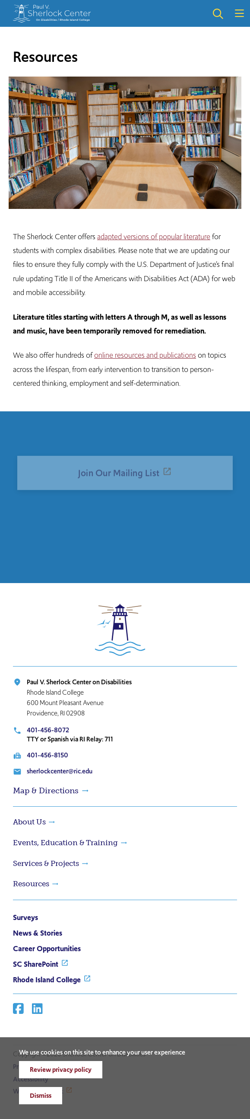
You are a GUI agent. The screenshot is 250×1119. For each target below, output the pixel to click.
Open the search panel (217, 13)
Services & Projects (46, 863)
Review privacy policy (61, 1069)
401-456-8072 (48, 729)
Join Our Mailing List (119, 483)
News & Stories (37, 933)
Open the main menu (239, 13)
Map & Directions (46, 790)
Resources (31, 883)
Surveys (25, 917)
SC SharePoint (35, 964)
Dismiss (40, 1095)
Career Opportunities (47, 948)
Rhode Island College (47, 980)
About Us (29, 822)
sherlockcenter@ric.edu (59, 771)
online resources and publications (145, 355)
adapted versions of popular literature (153, 236)
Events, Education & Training (65, 842)
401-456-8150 (47, 755)
